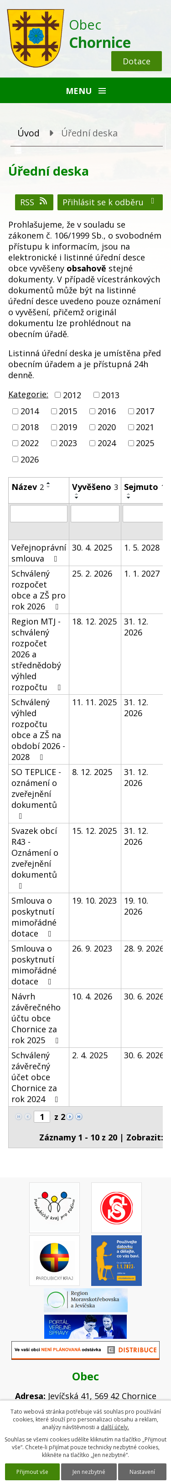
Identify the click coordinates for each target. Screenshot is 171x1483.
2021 (145, 426)
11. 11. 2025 (94, 702)
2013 (110, 395)
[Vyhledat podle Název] (38, 513)
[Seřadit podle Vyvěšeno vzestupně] (77, 494)
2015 (68, 411)
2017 (145, 411)
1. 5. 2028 (142, 547)
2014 (30, 411)
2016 (107, 411)
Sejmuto (144, 486)
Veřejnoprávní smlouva (38, 553)
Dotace (136, 61)
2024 (107, 443)
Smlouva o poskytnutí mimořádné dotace (34, 917)
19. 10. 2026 (136, 906)
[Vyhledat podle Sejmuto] (144, 513)
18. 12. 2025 (94, 621)
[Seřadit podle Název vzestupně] (49, 483)
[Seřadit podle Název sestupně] (49, 487)
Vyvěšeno (95, 486)
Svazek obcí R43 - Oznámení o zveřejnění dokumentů (34, 857)
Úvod (28, 133)
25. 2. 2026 (92, 573)
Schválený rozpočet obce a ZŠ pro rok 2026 (38, 590)
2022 (30, 443)
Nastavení (142, 1472)
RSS (34, 202)
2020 (107, 426)
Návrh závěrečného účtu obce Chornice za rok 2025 (36, 1018)
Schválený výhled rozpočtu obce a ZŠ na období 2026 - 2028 (38, 729)
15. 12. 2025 (94, 830)
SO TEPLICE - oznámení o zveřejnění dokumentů (36, 793)
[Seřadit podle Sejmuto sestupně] (129, 498)
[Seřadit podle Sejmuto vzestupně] (129, 494)
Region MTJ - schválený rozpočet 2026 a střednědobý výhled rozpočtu (37, 654)
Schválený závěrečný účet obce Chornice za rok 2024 (36, 1077)
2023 (68, 443)
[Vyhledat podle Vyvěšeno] (95, 513)
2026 (30, 459)
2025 (145, 443)
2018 (30, 426)
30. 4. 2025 (92, 547)
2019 (68, 426)
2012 (72, 395)
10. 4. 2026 (92, 996)
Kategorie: (28, 394)
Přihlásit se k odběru (110, 202)
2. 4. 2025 (90, 1055)
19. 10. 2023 (94, 900)
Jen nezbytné (89, 1472)
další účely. (115, 1427)
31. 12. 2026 (136, 627)
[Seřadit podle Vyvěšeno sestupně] (77, 498)
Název (27, 486)
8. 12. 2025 (92, 771)
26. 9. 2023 (92, 948)
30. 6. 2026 (144, 996)
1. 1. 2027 (142, 573)
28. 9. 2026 (144, 948)
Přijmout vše (32, 1472)
